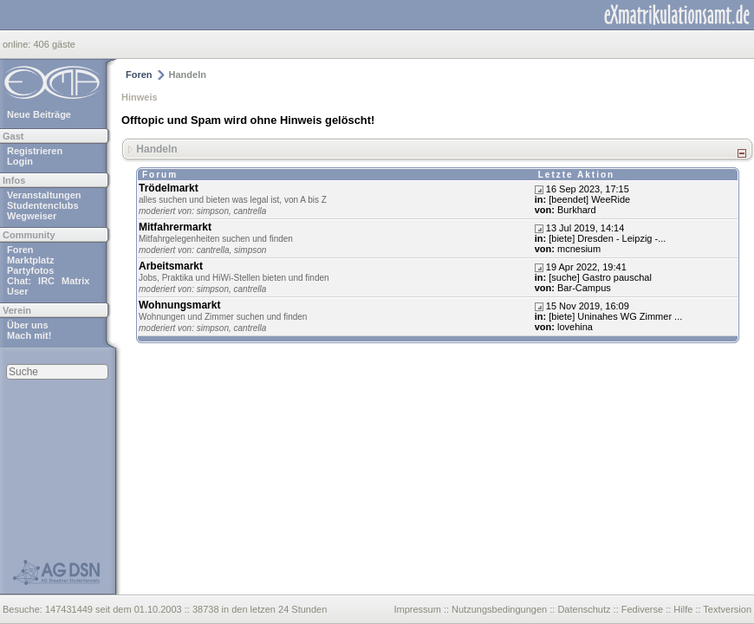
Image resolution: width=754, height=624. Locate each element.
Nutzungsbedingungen (499, 609)
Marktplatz (30, 260)
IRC (46, 281)
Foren (20, 249)
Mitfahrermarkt (175, 227)
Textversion (727, 609)
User (17, 291)
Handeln (156, 148)
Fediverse (642, 609)
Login (20, 161)
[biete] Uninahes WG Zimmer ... (615, 316)
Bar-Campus (584, 288)
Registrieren (34, 151)
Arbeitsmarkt (171, 266)
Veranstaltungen (44, 195)
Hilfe (682, 609)
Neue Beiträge (39, 114)
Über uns (28, 325)
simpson (213, 211)
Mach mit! (29, 335)
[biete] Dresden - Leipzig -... (607, 238)
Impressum (416, 609)
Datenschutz (583, 609)
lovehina (575, 327)
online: (18, 44)
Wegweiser (31, 216)
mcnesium (579, 249)
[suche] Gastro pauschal (600, 277)
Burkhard (576, 210)
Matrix (75, 281)
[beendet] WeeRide (589, 199)
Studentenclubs (43, 205)
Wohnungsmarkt (179, 305)
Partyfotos (30, 270)
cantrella (250, 211)
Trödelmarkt (168, 188)
